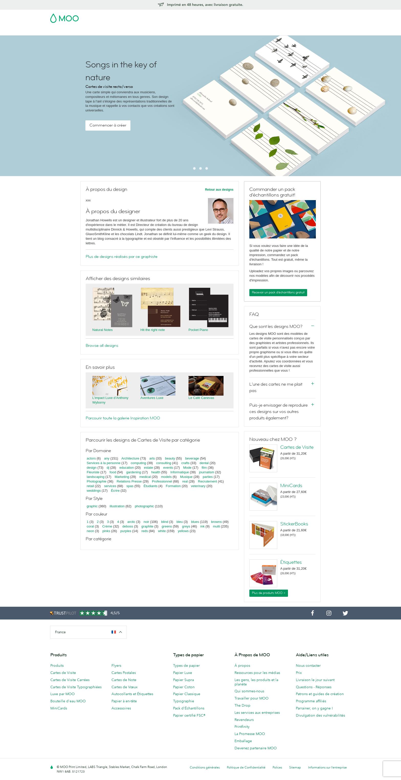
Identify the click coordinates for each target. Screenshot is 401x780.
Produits (57, 665)
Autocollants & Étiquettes (155, 30)
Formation (173, 486)
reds (144, 531)
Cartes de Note (124, 680)
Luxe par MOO (62, 694)
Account (271, 16)
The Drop (242, 705)
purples (125, 531)
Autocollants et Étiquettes (132, 694)
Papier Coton (184, 687)
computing (138, 463)
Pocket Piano (198, 330)
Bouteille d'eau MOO (68, 701)
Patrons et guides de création (320, 694)
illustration (117, 506)
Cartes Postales (114, 30)
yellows (183, 531)
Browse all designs (102, 345)
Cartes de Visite (81, 30)
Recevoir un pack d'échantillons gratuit (278, 292)
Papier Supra (183, 680)
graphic (92, 506)
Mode (187, 467)
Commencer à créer (108, 125)
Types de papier (186, 665)
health (155, 472)
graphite (147, 526)
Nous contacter (308, 665)
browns (216, 522)
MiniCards (291, 486)
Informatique (179, 472)
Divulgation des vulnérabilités (320, 715)
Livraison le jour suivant (315, 680)
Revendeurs (244, 719)
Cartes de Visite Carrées (70, 680)
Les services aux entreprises (257, 712)
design (91, 467)
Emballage (243, 741)
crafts (185, 463)
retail (90, 486)
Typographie (183, 701)
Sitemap (295, 767)
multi (216, 526)
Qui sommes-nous (249, 691)
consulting (163, 463)
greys (186, 526)
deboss (127, 526)
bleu (179, 522)
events (168, 467)
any (106, 458)
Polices (277, 767)
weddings (94, 490)
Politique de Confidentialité (246, 767)
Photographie (96, 481)
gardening (133, 472)
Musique (187, 477)
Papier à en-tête (124, 701)
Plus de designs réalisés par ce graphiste (122, 256)
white (162, 531)
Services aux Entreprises (269, 30)
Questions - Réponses (313, 687)
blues (195, 522)
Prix (299, 672)
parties (208, 477)
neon (90, 531)
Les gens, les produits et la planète (256, 682)
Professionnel (162, 481)
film (204, 467)
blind (164, 522)
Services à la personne (103, 463)
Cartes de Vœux (125, 687)
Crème (107, 526)
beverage (192, 458)
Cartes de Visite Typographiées (76, 687)
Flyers (188, 30)
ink (202, 526)
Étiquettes (291, 562)
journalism (206, 472)
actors (91, 458)
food (113, 472)
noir (146, 522)
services (110, 486)
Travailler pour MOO (252, 698)
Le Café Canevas (201, 398)
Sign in (288, 16)
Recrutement (207, 481)
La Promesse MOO (250, 733)
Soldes (56, 30)
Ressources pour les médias (257, 672)
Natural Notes (102, 330)
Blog (300, 30)
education (126, 467)
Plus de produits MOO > (268, 593)
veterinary (198, 486)
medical (145, 477)
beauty (170, 458)
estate (148, 467)
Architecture (130, 458)
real (185, 481)
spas (129, 486)
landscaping (95, 477)
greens (167, 526)
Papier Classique (186, 694)
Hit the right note (152, 330)
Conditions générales (205, 767)
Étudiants (151, 486)
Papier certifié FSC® (189, 715)
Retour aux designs (219, 189)
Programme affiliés (311, 701)
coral (90, 526)
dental (204, 463)
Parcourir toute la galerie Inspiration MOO (123, 418)
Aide (314, 30)
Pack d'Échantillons (243, 16)
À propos (242, 665)
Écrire (115, 490)
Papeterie (207, 30)
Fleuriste (93, 472)
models (166, 477)
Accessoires (232, 30)
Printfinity (242, 726)
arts (152, 458)
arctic (131, 522)
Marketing (122, 477)
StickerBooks (294, 524)
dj (108, 467)
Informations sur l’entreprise (327, 767)
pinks (106, 531)
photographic (144, 506)
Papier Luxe (182, 672)
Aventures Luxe (151, 398)
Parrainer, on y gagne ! (314, 708)
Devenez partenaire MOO (256, 748)
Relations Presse (129, 481)
